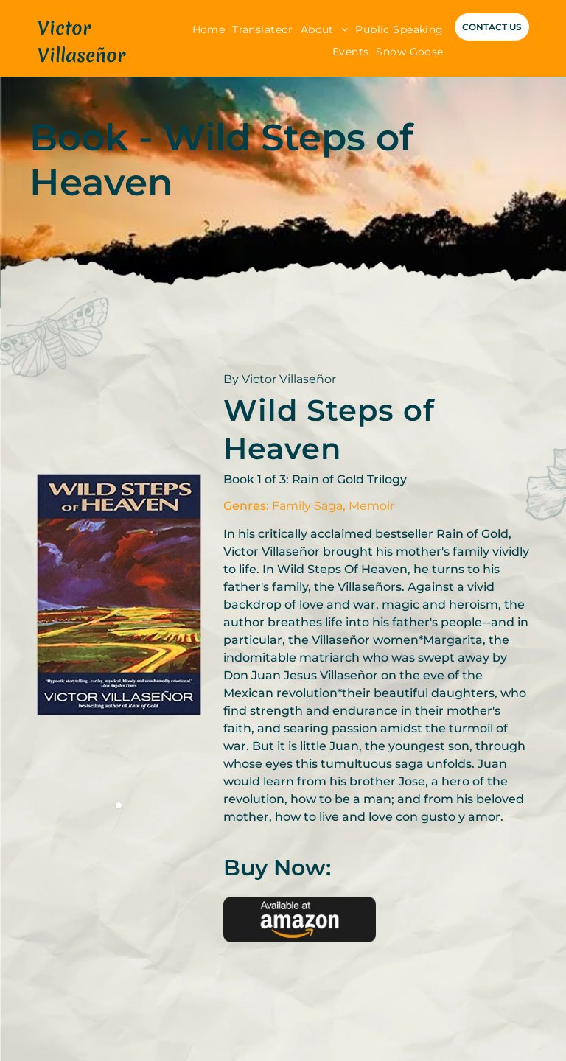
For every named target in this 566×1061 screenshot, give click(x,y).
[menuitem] (209, 29)
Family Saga (307, 506)
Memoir (371, 506)
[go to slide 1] (119, 805)
